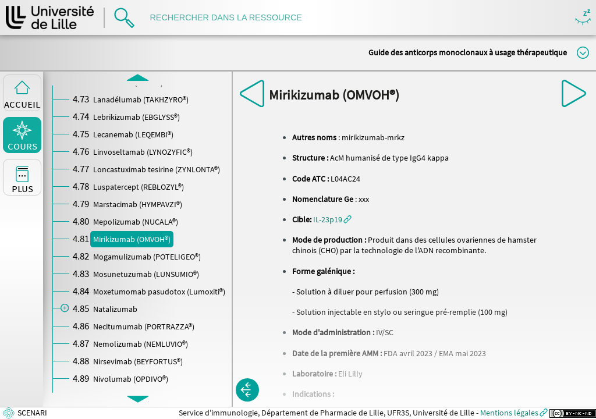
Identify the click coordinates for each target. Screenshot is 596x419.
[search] (231, 18)
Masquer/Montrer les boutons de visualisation (583, 18)
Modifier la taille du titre (583, 52)
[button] (332, 219)
